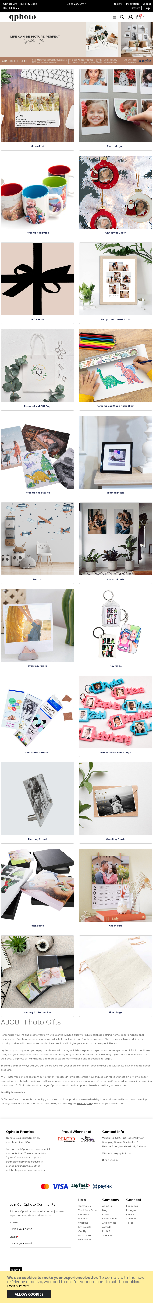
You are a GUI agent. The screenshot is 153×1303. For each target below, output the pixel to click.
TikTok (129, 1230)
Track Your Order (88, 1217)
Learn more (18, 1285)
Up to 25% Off (76, 4)
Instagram (132, 1217)
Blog (104, 1217)
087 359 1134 (112, 1168)
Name (14, 1230)
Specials (107, 1243)
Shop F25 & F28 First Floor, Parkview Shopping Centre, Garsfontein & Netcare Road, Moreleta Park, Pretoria (124, 1150)
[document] (77, 1287)
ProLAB (106, 1238)
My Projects (84, 1234)
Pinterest (131, 1222)
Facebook (132, 1213)
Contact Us (84, 1213)
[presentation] (36, 1264)
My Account (85, 1247)
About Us (107, 1213)
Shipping (83, 1230)
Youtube (131, 1226)
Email (14, 1244)
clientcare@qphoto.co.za (119, 1161)
